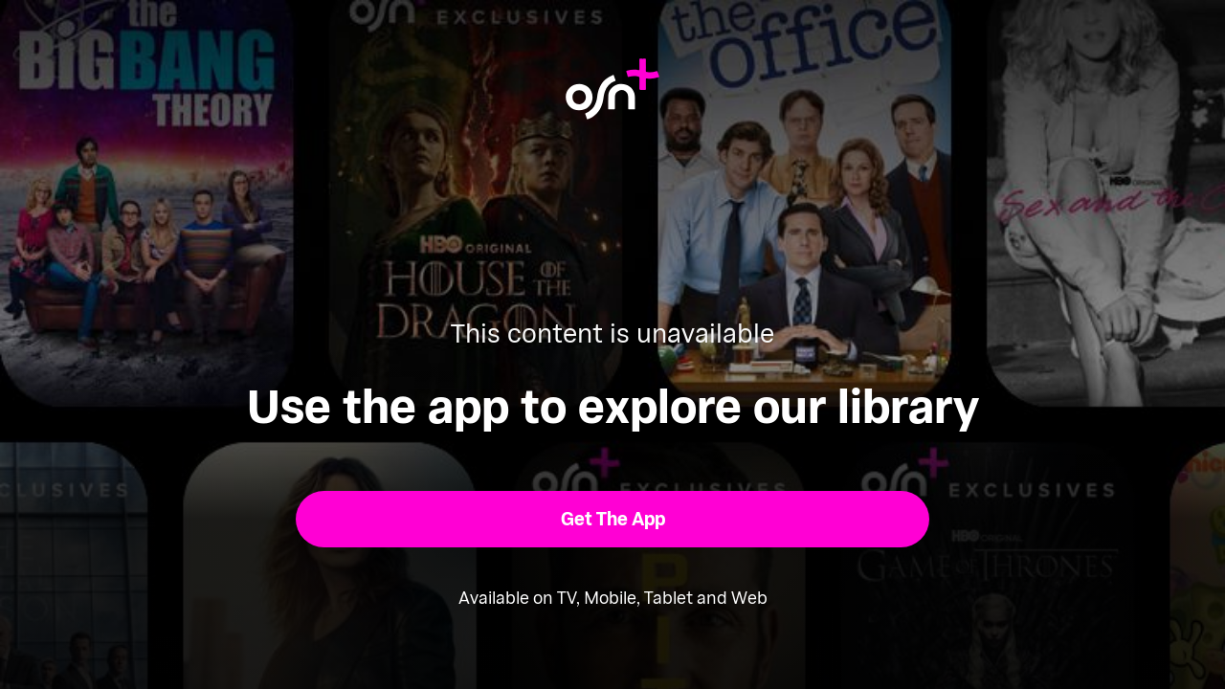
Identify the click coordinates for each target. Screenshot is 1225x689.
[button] (613, 519)
